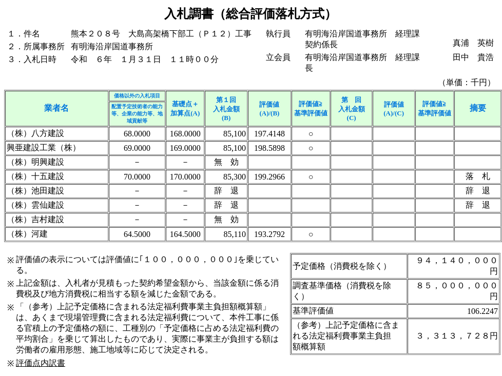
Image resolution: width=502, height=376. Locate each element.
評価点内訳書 (40, 363)
